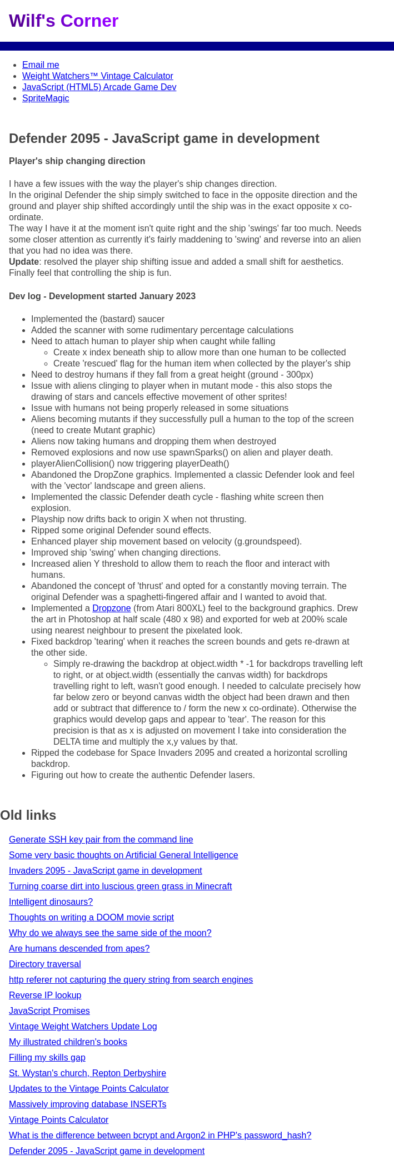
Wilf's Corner (64, 21)
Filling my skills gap (47, 1057)
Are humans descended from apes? (79, 948)
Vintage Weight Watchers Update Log (83, 1026)
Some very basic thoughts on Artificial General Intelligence (123, 855)
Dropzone (111, 608)
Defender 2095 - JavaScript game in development (107, 1151)
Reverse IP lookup (45, 995)
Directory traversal (45, 964)
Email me (40, 65)
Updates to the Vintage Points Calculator (89, 1088)
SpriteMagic (45, 98)
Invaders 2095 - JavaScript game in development (105, 870)
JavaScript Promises (49, 1011)
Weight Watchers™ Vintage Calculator (97, 76)
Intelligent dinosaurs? (51, 902)
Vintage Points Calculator (58, 1120)
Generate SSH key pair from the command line (101, 839)
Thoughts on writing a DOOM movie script (91, 917)
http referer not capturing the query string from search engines (131, 979)
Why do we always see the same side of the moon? (110, 933)
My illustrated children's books (68, 1042)
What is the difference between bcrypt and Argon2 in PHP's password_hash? (160, 1135)
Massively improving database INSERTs (87, 1104)
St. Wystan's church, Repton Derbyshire (87, 1073)
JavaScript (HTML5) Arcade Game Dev (99, 87)
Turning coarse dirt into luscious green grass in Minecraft (120, 886)
